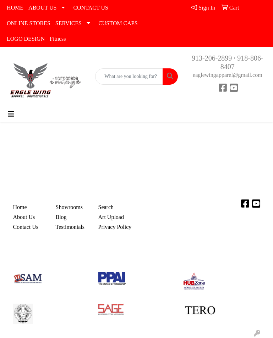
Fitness (58, 39)
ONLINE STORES (28, 23)
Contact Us (26, 227)
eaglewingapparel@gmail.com (227, 75)
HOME (15, 8)
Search (106, 207)
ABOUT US (42, 8)
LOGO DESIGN (26, 39)
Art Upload (111, 217)
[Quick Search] (129, 76)
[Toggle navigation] (11, 114)
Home (20, 207)
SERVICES (68, 23)
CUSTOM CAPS (117, 23)
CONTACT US (90, 8)
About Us (24, 217)
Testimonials (70, 227)
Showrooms (69, 207)
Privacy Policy (115, 227)
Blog (61, 217)
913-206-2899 (212, 58)
